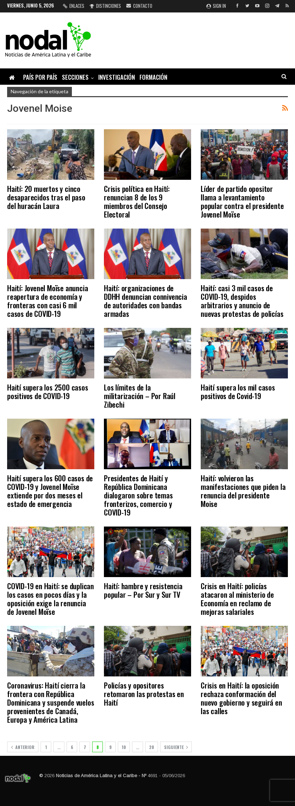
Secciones (75, 77)
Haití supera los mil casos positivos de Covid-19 (238, 391)
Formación (153, 77)
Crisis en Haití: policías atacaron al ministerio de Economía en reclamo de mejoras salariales (237, 598)
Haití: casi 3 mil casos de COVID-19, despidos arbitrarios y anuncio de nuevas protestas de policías (242, 300)
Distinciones (105, 5)
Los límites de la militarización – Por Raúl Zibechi (139, 396)
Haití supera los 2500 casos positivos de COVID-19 (47, 391)
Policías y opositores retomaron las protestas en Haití (144, 694)
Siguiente (176, 747)
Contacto (139, 5)
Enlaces (73, 5)
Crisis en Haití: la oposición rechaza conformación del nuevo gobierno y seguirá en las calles (241, 698)
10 (124, 747)
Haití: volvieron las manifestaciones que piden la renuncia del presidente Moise (243, 490)
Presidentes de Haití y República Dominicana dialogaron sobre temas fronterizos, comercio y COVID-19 (138, 495)
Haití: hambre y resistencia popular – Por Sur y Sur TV (143, 590)
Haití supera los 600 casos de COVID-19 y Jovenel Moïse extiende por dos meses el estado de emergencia (50, 490)
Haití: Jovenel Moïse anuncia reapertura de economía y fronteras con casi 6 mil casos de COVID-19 (47, 300)
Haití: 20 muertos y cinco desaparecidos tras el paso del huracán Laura (46, 197)
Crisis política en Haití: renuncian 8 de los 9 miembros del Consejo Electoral (137, 201)
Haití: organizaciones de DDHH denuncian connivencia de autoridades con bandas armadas (145, 300)
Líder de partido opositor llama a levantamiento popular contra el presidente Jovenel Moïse (242, 201)
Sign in (216, 5)
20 (151, 747)
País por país (40, 77)
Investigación (116, 77)
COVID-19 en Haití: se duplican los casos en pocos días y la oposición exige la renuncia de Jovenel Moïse (50, 598)
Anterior (23, 747)
